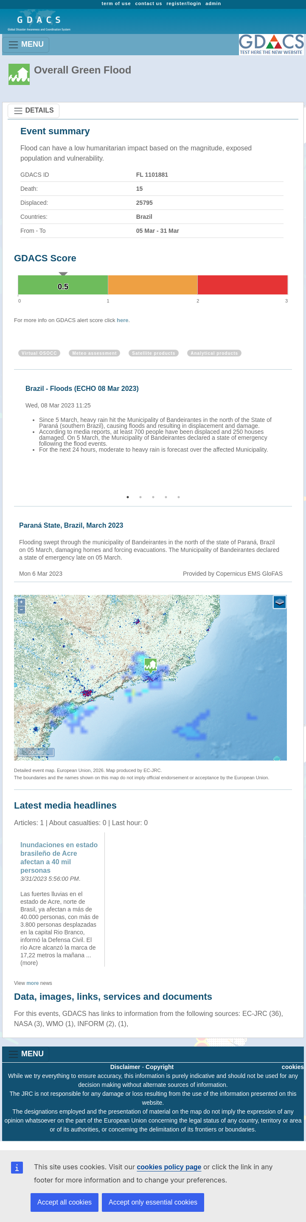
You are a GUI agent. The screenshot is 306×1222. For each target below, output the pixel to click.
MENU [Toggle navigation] (26, 45)
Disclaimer (125, 1067)
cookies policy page (169, 1167)
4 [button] (166, 497)
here (122, 320)
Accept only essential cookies (153, 1202)
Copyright (160, 1067)
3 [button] (153, 497)
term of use (116, 3)
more (32, 983)
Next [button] (293, 432)
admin (213, 3)
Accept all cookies (64, 1202)
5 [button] (178, 497)
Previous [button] (12, 432)
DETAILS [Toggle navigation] (33, 111)
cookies (293, 1067)
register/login (183, 3)
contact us (148, 3)
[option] (155, 429)
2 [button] (140, 497)
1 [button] (128, 497)
